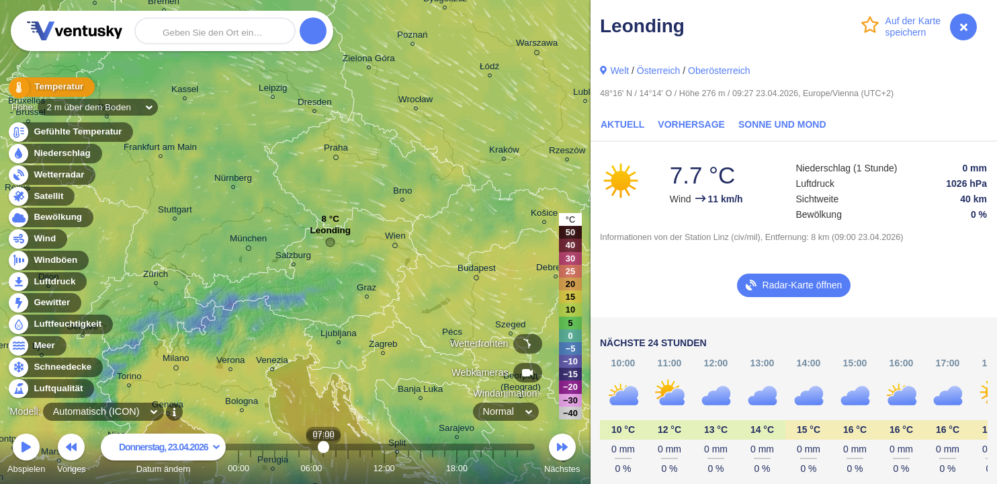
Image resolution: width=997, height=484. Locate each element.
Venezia (272, 362)
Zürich (155, 276)
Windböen (47, 260)
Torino (129, 378)
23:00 (517, 468)
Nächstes (562, 455)
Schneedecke (54, 367)
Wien (395, 238)
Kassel (184, 91)
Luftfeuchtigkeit (59, 324)
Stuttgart (175, 211)
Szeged (510, 326)
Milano (176, 360)
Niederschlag (54, 153)
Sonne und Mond (782, 124)
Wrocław (415, 101)
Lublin (585, 94)
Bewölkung (50, 217)
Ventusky (72, 31)
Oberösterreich (719, 70)
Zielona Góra (369, 60)
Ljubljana (338, 335)
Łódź (489, 68)
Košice (544, 215)
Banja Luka (420, 391)
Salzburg (293, 257)
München (248, 240)
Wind (37, 239)
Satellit (41, 196)
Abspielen (26, 455)
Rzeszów (567, 152)
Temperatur (50, 87)
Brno (402, 193)
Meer (36, 346)
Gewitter (44, 303)
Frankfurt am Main (160, 149)
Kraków (504, 152)
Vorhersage (691, 124)
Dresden (315, 104)
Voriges (71, 455)
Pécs (452, 334)
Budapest (477, 270)
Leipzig (273, 90)
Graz (366, 289)
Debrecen (555, 269)
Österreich (659, 70)
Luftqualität (50, 389)
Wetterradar (51, 175)
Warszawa (537, 45)
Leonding (330, 233)
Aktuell (622, 124)
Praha (336, 150)
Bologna (241, 403)
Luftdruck (46, 282)
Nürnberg (233, 180)
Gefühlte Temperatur (70, 132)
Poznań (412, 37)
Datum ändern (163, 455)
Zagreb (383, 346)
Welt (619, 70)
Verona (230, 362)
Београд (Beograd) (521, 383)
